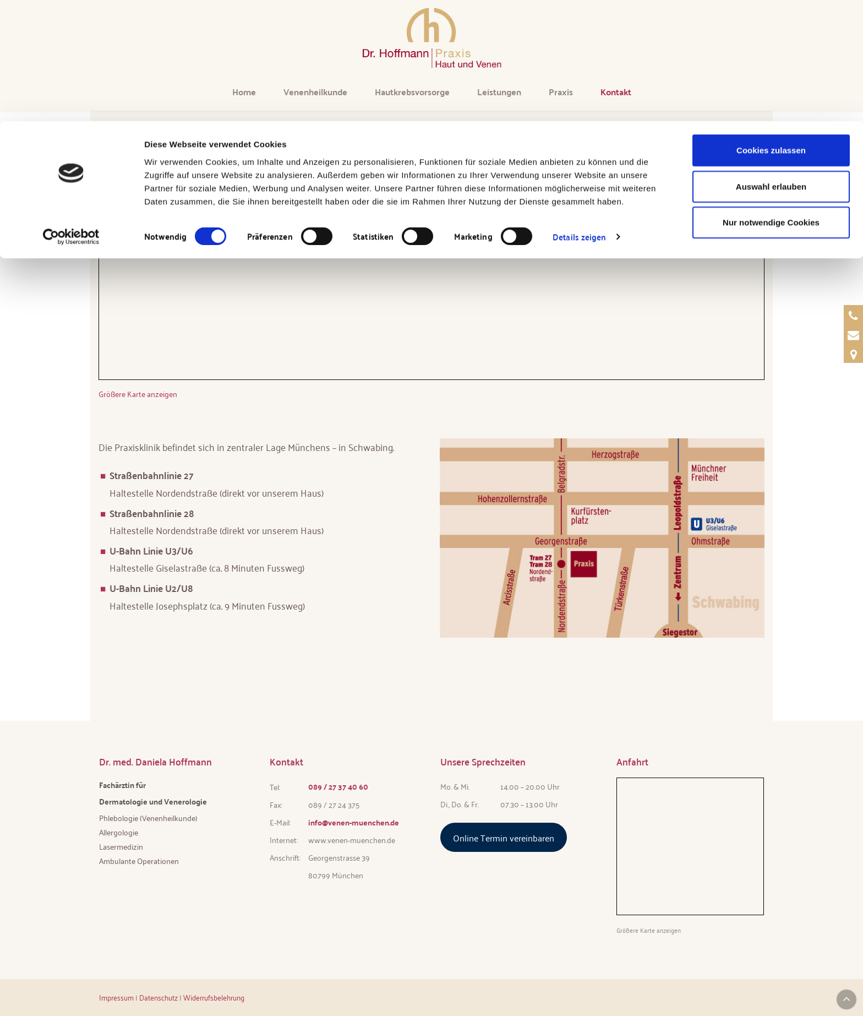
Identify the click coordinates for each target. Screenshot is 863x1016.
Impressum (116, 997)
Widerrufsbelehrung (213, 997)
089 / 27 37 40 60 (338, 786)
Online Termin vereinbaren (503, 837)
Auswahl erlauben (771, 65)
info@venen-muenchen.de (353, 822)
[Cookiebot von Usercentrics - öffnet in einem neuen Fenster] (71, 115)
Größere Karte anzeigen (138, 393)
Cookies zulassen (771, 29)
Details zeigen (579, 115)
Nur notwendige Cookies (771, 101)
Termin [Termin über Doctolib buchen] (843, 231)
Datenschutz (158, 997)
